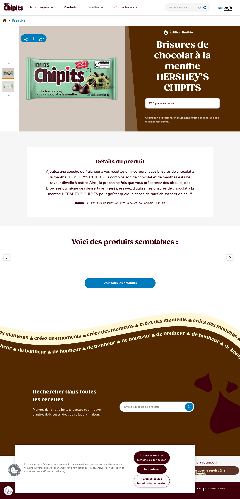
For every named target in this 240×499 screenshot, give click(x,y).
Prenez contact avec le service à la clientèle (200, 472)
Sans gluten (146, 203)
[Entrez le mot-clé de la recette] (157, 407)
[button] (14, 470)
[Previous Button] (7, 257)
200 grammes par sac (184, 105)
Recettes (95, 7)
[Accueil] (4, 20)
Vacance (132, 203)
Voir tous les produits (120, 283)
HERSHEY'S (95, 203)
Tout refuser (152, 469)
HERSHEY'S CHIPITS (114, 203)
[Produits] (18, 20)
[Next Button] (230, 257)
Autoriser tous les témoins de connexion (151, 458)
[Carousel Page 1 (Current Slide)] (8, 73)
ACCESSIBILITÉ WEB (215, 488)
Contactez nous (125, 7)
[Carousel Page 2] (8, 86)
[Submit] (205, 7)
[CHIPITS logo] (13, 7)
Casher (160, 203)
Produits (70, 7)
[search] (189, 407)
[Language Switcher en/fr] (227, 8)
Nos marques (42, 7)
